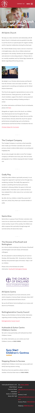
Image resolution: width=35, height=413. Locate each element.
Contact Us (20, 3)
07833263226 (31, 402)
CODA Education (29, 406)
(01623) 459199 (24, 385)
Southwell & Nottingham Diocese (18, 269)
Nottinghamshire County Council (11, 321)
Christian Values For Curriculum (10, 127)
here (9, 108)
